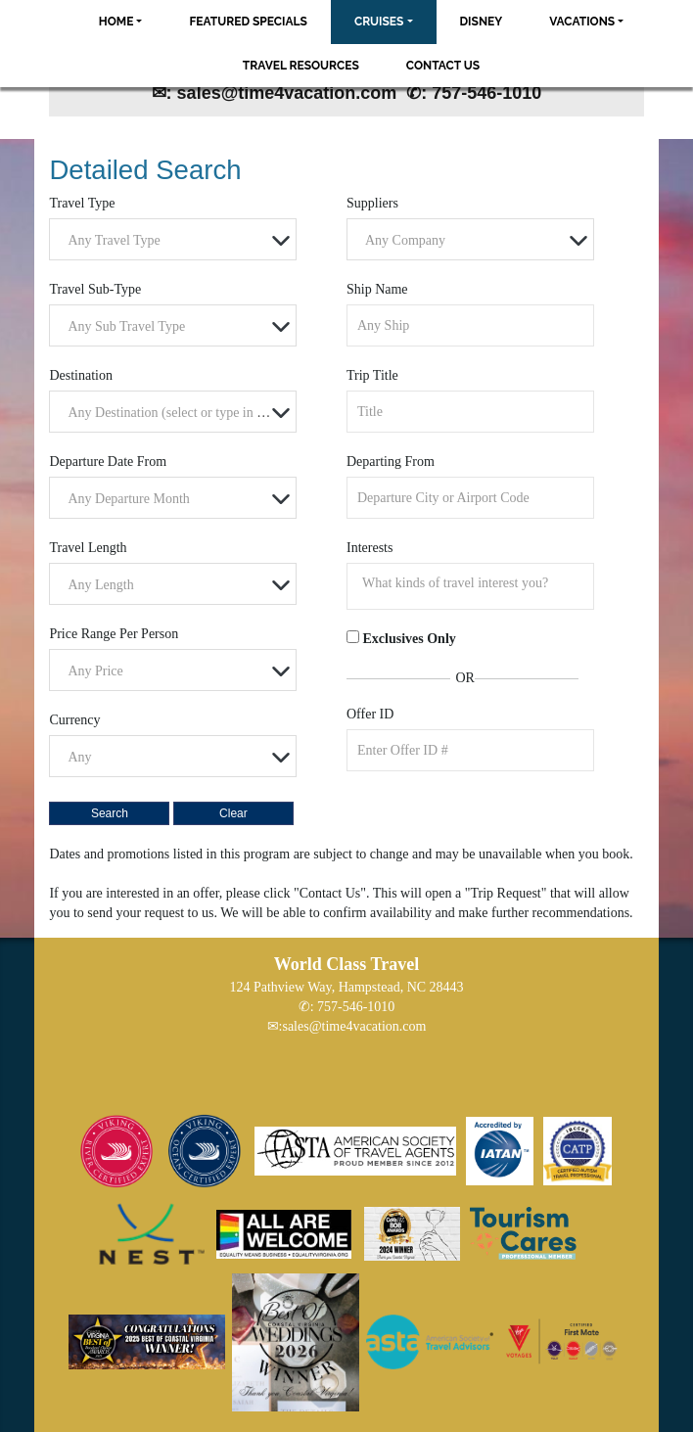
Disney (481, 21)
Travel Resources (301, 65)
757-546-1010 (355, 1006)
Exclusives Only (408, 638)
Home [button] (116, 21)
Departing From (390, 461)
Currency (74, 720)
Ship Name (377, 289)
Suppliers (372, 203)
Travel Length (87, 547)
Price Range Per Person (113, 633)
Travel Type (82, 203)
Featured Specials (247, 21)
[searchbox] (475, 583)
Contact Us (443, 65)
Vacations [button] (582, 21)
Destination (81, 375)
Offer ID (369, 714)
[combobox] (173, 239)
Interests (369, 547)
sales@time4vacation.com (354, 1026)
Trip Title (372, 375)
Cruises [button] (379, 21)
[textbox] (178, 240)
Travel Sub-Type (95, 289)
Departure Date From (107, 461)
